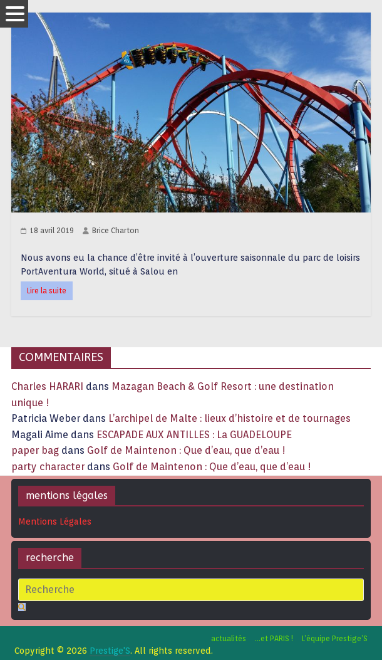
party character (48, 467)
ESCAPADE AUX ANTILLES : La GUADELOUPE (194, 435)
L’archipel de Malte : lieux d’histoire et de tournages (230, 418)
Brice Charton (115, 230)
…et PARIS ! (274, 638)
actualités (228, 638)
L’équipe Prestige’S (335, 638)
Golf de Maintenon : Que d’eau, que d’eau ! (186, 450)
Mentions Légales (54, 521)
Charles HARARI (47, 386)
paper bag (35, 450)
